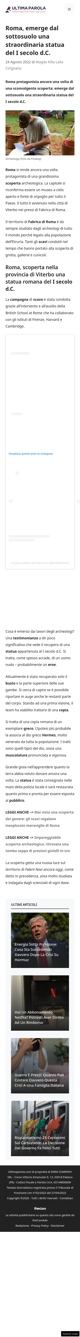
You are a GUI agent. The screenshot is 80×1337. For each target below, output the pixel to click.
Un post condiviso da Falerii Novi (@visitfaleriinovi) (40, 562)
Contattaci (66, 1198)
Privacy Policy (40, 1225)
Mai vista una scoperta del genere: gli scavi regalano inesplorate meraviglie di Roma (40, 819)
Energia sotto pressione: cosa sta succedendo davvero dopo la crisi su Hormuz (37, 952)
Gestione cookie (70, 1333)
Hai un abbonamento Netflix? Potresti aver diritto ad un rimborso (39, 1017)
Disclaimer (58, 1225)
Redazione (22, 1225)
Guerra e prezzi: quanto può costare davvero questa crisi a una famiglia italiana (39, 1080)
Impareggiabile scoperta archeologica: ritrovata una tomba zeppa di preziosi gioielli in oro (38, 844)
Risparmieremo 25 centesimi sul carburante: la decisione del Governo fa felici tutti (40, 1142)
